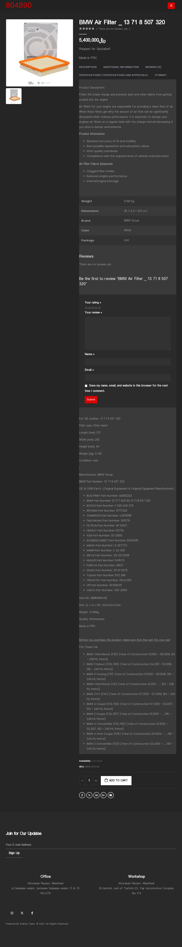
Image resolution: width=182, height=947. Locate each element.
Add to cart (118, 780)
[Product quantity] (89, 780)
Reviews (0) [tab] (153, 67)
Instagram (11, 913)
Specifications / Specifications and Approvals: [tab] (113, 75)
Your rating (93, 302)
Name (89, 354)
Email (89, 370)
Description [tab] (88, 67)
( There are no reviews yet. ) (113, 29)
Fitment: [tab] (161, 75)
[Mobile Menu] (171, 5)
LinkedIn (96, 795)
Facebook (82, 795)
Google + (103, 795)
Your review (93, 312)
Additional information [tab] (121, 67)
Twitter (89, 795)
